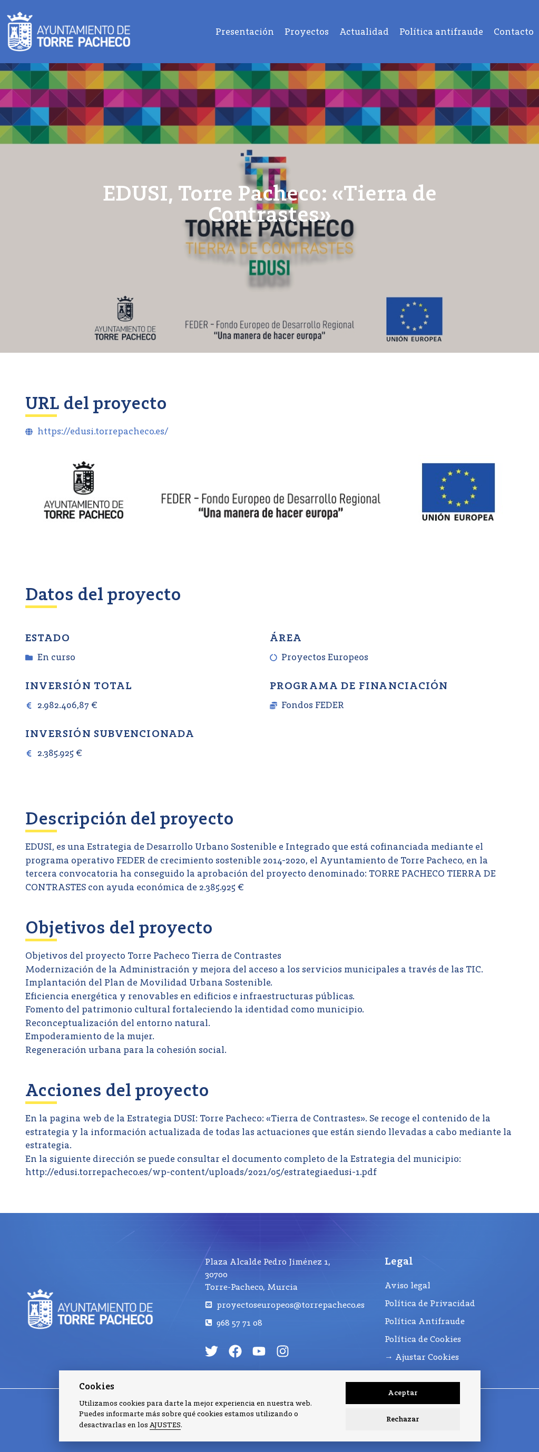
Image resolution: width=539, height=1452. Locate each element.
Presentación (244, 31)
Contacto (514, 31)
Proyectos (307, 31)
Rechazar (402, 1419)
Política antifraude (441, 31)
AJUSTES (165, 1424)
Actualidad (364, 31)
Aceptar (403, 1392)
